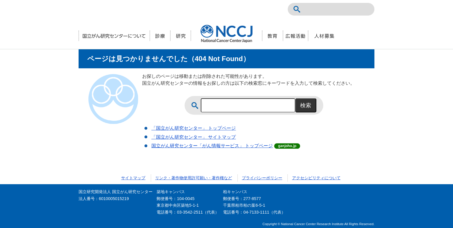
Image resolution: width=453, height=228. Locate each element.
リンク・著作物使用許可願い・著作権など (193, 178)
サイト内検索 (297, 9)
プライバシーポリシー (262, 178)
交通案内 (365, 9)
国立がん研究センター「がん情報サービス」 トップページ (212, 145)
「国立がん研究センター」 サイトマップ (193, 137)
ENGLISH (352, 9)
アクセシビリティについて (316, 178)
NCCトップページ (339, 9)
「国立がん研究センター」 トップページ (193, 128)
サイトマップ (133, 178)
